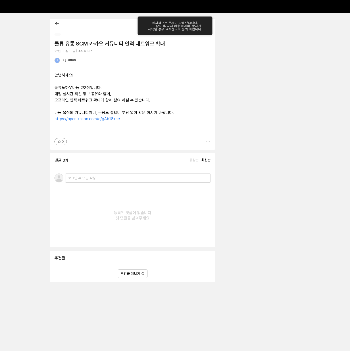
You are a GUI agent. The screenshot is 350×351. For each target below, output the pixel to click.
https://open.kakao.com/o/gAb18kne (87, 118)
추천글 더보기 (133, 274)
